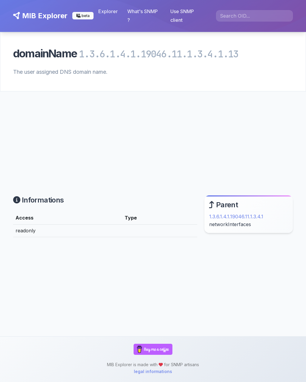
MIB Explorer (40, 15)
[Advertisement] (153, 136)
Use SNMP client (182, 15)
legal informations (153, 371)
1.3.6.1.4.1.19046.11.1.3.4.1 (236, 217)
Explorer (108, 11)
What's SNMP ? (142, 15)
